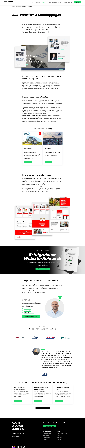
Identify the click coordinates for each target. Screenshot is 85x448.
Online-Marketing (46, 437)
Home (13, 6)
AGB (55, 446)
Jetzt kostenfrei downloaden (42, 268)
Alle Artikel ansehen (42, 408)
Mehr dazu (28, 161)
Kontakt (77, 2)
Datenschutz (51, 446)
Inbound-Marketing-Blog (62, 433)
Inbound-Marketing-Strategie (48, 82)
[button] (35, 2)
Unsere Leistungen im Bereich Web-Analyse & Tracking (33, 292)
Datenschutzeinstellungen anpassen (64, 446)
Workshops (59, 437)
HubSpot (45, 439)
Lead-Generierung (47, 433)
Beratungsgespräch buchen (31, 316)
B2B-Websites (18, 6)
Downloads (59, 435)
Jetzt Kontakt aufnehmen (49, 426)
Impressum (45, 446)
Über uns (59, 439)
